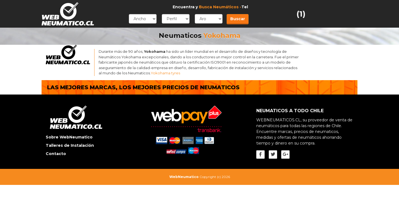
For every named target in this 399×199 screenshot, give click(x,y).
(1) (300, 14)
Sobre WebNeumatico (69, 137)
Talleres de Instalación (70, 145)
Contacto (56, 153)
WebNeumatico (184, 177)
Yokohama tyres (165, 73)
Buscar (237, 18)
